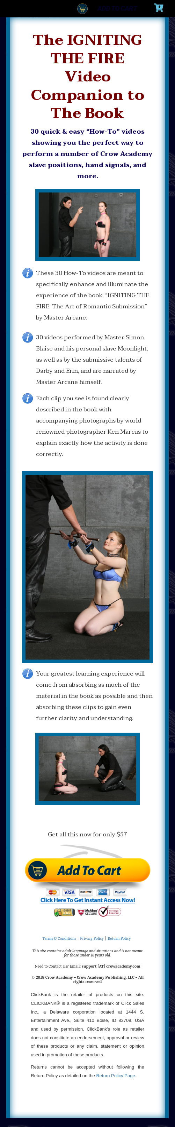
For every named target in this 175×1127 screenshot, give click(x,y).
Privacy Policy (92, 938)
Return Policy (119, 938)
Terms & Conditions (59, 938)
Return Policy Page (115, 1075)
